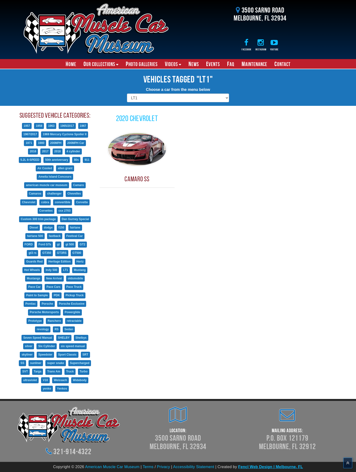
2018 (57, 151)
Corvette (82, 202)
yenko (47, 388)
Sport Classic (67, 354)
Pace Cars (53, 287)
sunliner (36, 363)
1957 (27, 126)
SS (22, 363)
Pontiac (30, 303)
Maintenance (254, 64)
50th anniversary (56, 160)
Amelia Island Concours (54, 176)
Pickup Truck (75, 295)
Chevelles (74, 193)
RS (57, 329)
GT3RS (62, 253)
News (193, 64)
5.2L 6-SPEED (30, 160)
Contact (282, 64)
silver (28, 346)
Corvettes (46, 210)
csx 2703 (64, 210)
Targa (38, 371)
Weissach (60, 380)
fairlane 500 (35, 236)
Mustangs (33, 278)
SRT (85, 354)
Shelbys (81, 337)
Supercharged (80, 363)
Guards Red (34, 261)
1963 (51, 126)
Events (213, 64)
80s (76, 160)
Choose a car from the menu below (178, 90)
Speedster (45, 354)
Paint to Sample (37, 295)
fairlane (75, 227)
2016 (33, 151)
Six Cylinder (46, 346)
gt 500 (69, 244)
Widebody (80, 380)
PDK (57, 295)
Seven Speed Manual (37, 337)
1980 (41, 143)
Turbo (84, 371)
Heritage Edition (59, 261)
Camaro (78, 185)
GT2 (82, 244)
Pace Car (34, 287)
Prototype (35, 321)
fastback (55, 236)
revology (43, 329)
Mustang (80, 270)
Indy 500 (51, 270)
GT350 (46, 253)
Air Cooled (44, 168)
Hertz (80, 261)
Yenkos (62, 388)
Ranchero (54, 321)
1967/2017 (30, 134)
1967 (83, 126)
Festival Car (74, 236)
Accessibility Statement (193, 467)
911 (86, 160)
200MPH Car (75, 143)
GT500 (76, 253)
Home (71, 64)
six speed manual (73, 346)
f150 (61, 227)
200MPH (56, 143)
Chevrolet (28, 202)
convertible (62, 202)
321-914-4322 (72, 451)
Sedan (68, 329)
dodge (48, 227)
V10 (45, 380)
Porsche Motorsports (44, 312)
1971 (29, 143)
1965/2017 (67, 126)
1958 (39, 126)
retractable (74, 321)
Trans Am (53, 371)
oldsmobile (75, 278)
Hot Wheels (32, 270)
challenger (54, 193)
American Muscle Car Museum (112, 467)
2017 (45, 151)
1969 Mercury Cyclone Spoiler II (64, 134)
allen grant (65, 168)
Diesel (33, 227)
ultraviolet (30, 380)
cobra (45, 202)
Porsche (47, 303)
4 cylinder (73, 151)
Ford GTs (45, 244)
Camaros (35, 193)
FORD (29, 244)
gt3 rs (32, 253)
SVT (25, 371)
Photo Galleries (142, 64)
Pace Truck (74, 287)
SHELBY (64, 337)
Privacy (163, 467)
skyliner (26, 354)
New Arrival (54, 278)
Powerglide (72, 312)
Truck (70, 371)
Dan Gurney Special (75, 219)
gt (58, 244)
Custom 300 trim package (38, 219)
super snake (55, 363)
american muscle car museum (46, 185)
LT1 (65, 270)
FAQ (230, 64)
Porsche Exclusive (71, 303)
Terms (148, 467)
